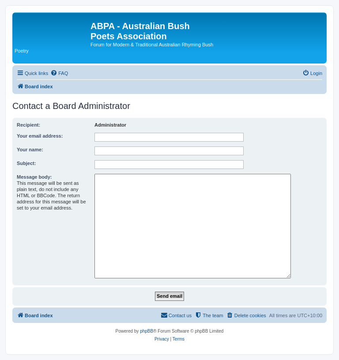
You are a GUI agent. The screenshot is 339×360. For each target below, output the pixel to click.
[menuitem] (59, 73)
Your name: (30, 149)
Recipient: (28, 125)
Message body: (34, 177)
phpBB (146, 331)
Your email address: (40, 136)
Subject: (26, 163)
